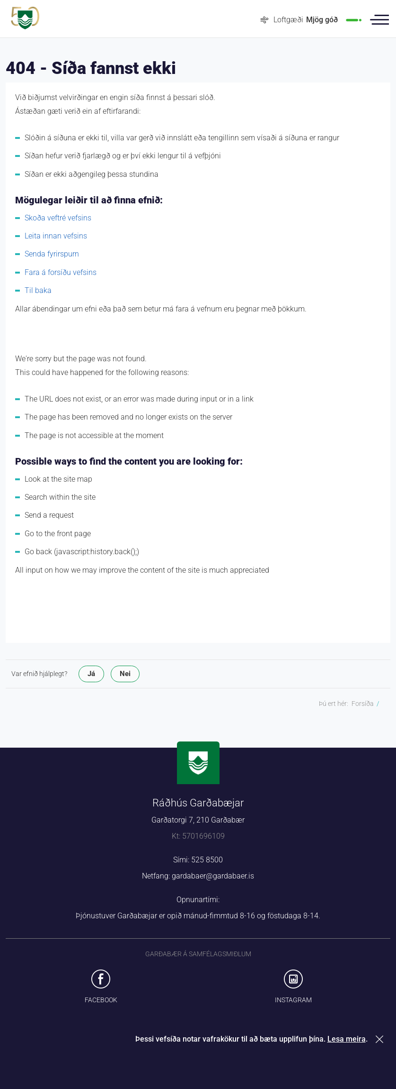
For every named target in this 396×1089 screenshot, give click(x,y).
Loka (381, 1038)
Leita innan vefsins (56, 235)
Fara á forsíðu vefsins (61, 272)
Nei (125, 673)
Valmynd (379, 19)
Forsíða (363, 703)
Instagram (293, 1000)
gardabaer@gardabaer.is (213, 875)
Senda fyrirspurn (52, 253)
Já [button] (91, 673)
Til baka (38, 290)
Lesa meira (346, 1038)
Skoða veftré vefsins (58, 217)
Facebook (101, 1000)
